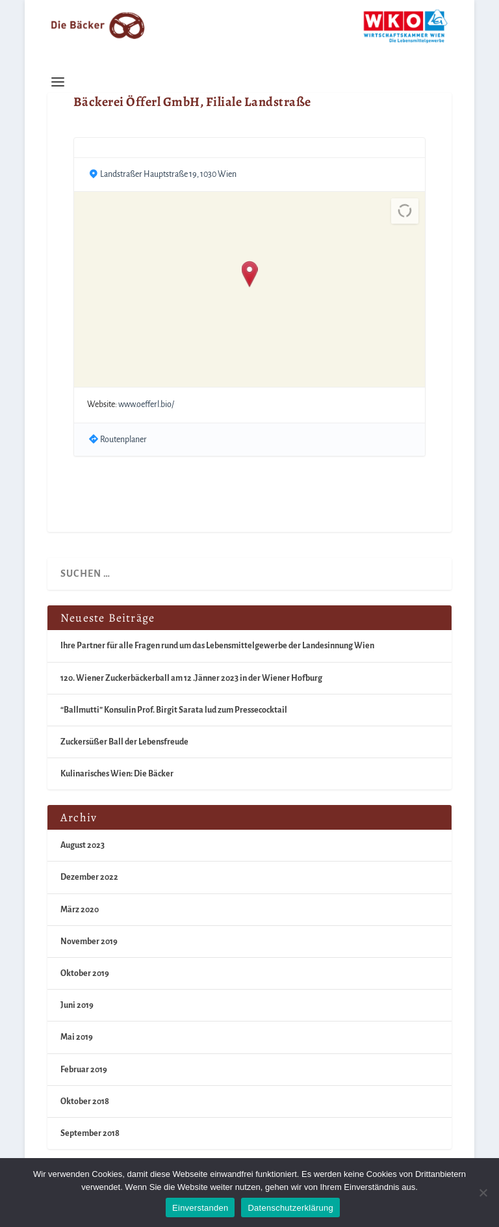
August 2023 (82, 845)
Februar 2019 (83, 1069)
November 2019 (89, 941)
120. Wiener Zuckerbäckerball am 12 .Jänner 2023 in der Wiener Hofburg (191, 678)
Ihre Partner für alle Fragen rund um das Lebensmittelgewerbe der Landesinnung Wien (217, 645)
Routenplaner (123, 439)
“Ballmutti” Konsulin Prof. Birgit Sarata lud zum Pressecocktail (173, 710)
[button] (250, 275)
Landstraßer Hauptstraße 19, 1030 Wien (168, 174)
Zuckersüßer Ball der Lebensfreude (124, 741)
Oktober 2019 (84, 973)
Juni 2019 (77, 1005)
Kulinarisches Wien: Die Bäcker (116, 773)
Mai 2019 (76, 1037)
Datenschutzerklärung (290, 1208)
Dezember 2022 (89, 877)
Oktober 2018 (84, 1101)
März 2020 (79, 909)
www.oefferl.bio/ (146, 404)
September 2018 (90, 1133)
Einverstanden (200, 1208)
